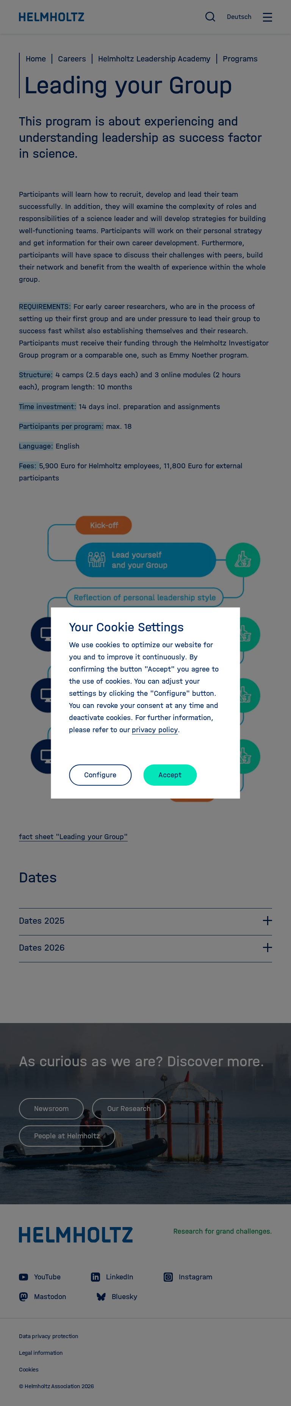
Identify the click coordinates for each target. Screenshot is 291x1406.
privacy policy (155, 729)
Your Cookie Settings (126, 627)
